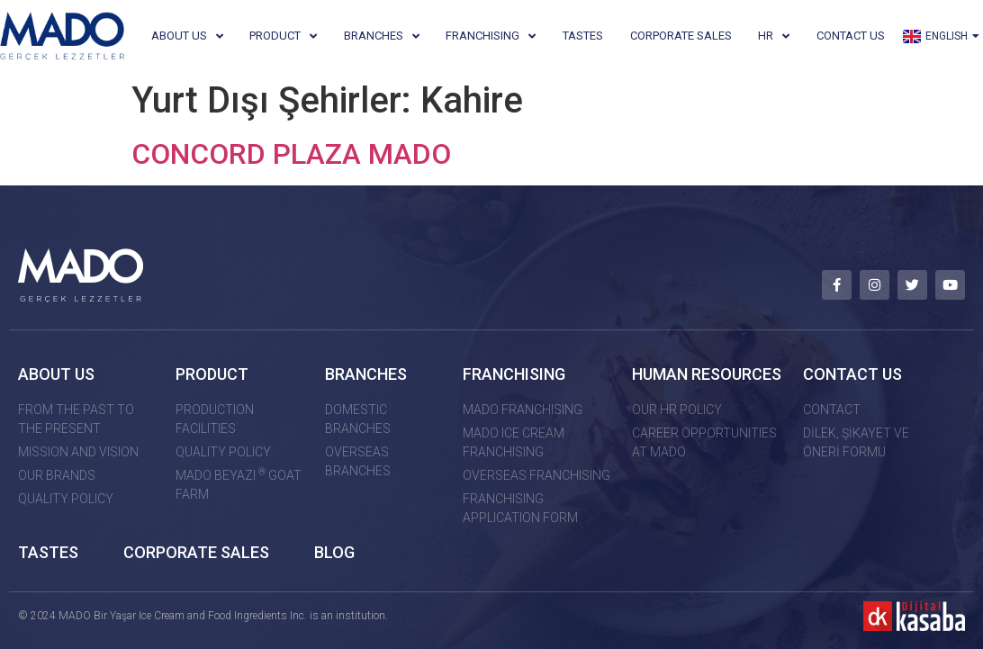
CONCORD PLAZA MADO (291, 154)
